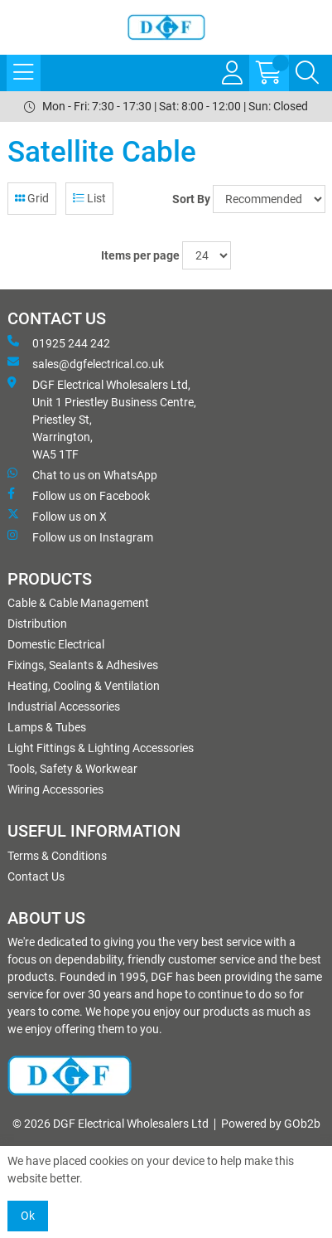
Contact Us (36, 876)
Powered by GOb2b (270, 1123)
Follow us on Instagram (80, 536)
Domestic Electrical (55, 644)
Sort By (191, 199)
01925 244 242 (58, 342)
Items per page (140, 255)
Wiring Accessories (55, 789)
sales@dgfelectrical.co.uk (85, 363)
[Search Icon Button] (307, 73)
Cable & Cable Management (78, 602)
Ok (28, 1215)
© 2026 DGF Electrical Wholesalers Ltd (110, 1123)
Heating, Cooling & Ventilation (83, 685)
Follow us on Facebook (78, 495)
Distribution (37, 623)
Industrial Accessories (63, 706)
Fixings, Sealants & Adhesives (82, 665)
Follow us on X (57, 515)
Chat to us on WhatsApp (82, 474)
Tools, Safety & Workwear (72, 768)
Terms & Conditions (57, 855)
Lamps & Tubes (46, 727)
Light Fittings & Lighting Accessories (100, 748)
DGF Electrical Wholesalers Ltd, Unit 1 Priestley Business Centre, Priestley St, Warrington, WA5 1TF (101, 418)
